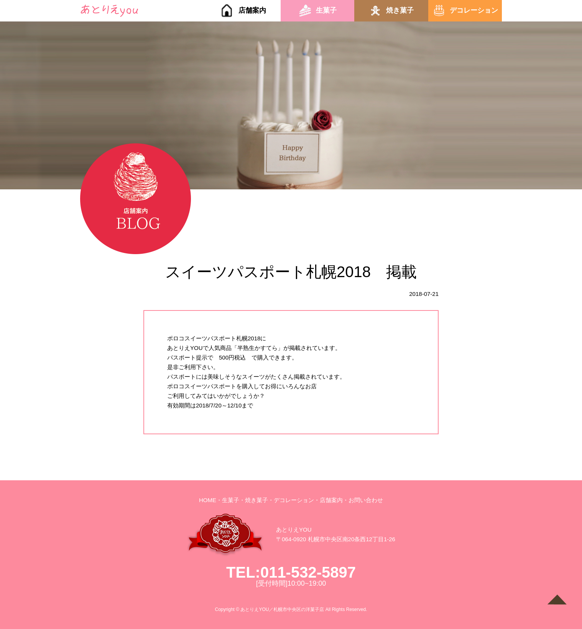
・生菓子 (227, 500)
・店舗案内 (328, 500)
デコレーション (474, 10)
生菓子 (326, 10)
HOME (207, 500)
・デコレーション (291, 500)
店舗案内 (252, 10)
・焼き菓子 (253, 500)
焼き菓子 (400, 10)
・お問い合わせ (363, 500)
